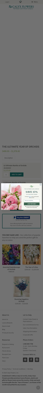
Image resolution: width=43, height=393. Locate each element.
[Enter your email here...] (32, 200)
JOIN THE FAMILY (31, 204)
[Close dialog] (41, 185)
